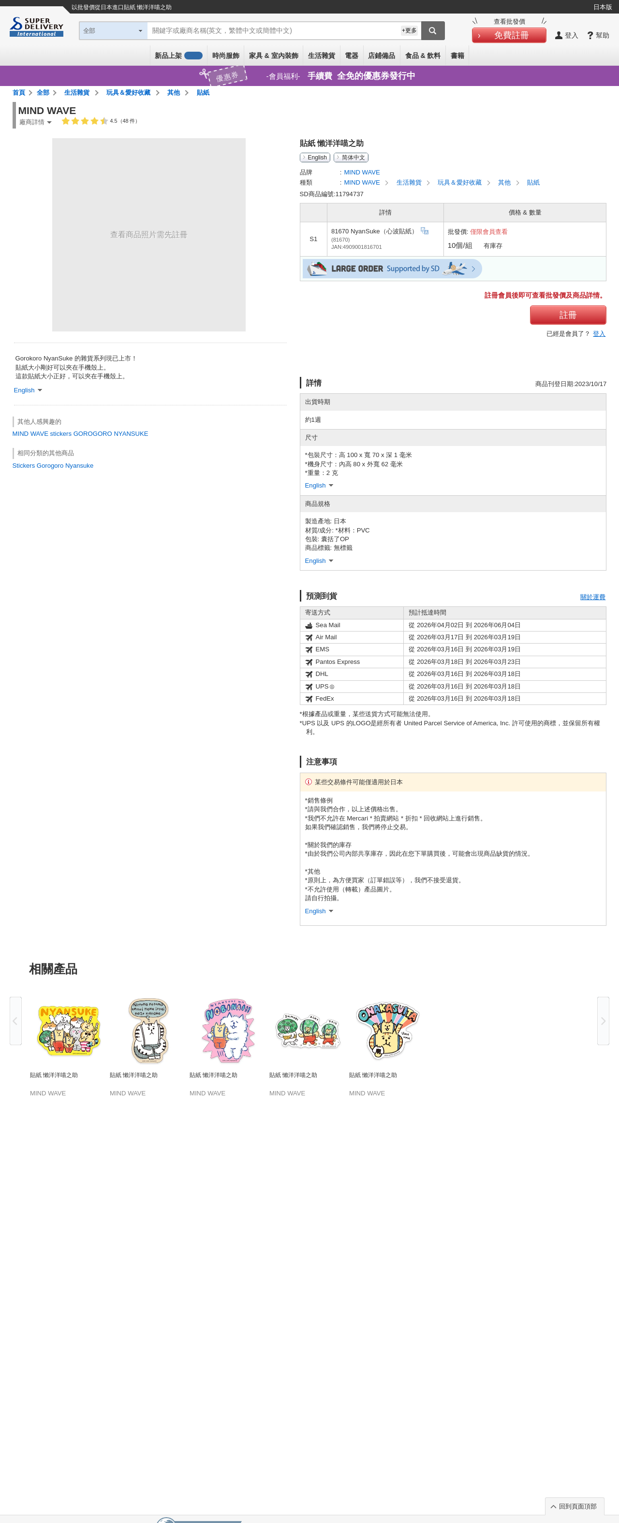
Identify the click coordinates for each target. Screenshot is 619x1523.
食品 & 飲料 (423, 55)
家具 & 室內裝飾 (273, 55)
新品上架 (178, 55)
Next (603, 1021)
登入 (599, 333)
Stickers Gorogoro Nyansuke (53, 465)
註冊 (568, 315)
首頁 (19, 92)
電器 (351, 55)
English (317, 157)
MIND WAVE (30, 433)
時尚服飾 (225, 55)
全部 (43, 92)
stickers (61, 433)
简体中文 (353, 157)
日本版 (602, 7)
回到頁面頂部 (578, 1506)
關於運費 (592, 597)
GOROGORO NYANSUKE (111, 433)
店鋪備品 (381, 55)
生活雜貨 (321, 55)
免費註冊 (511, 35)
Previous (16, 1021)
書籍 (457, 55)
